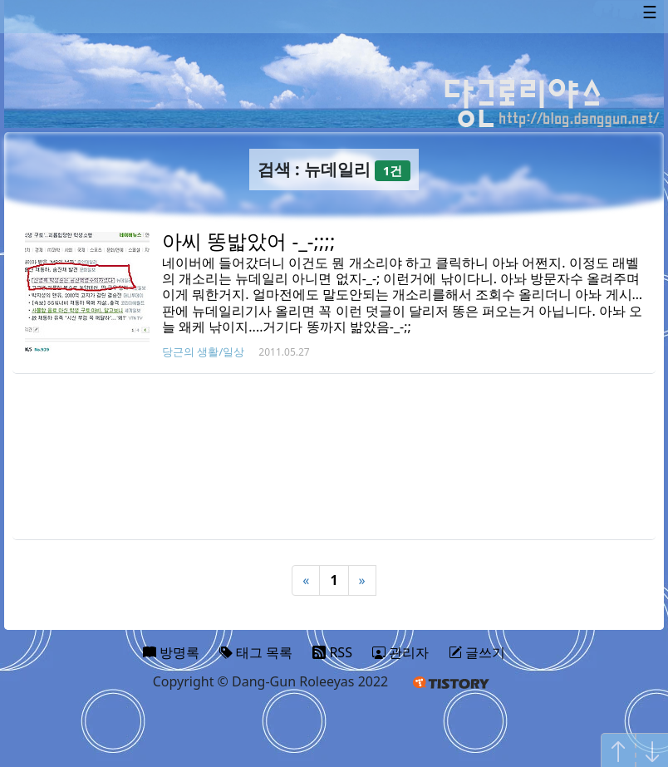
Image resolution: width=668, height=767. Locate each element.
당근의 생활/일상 (203, 351)
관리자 (400, 652)
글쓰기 (477, 652)
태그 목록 (255, 652)
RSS (332, 652)
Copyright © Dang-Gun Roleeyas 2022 (271, 681)
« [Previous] (305, 580)
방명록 (171, 652)
